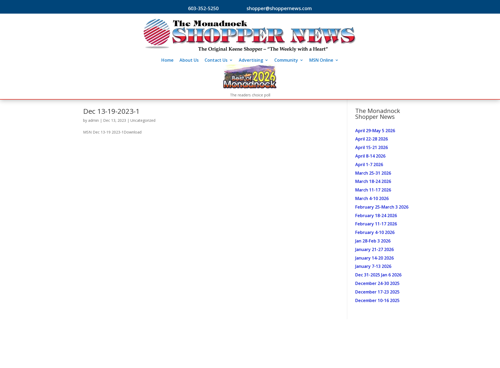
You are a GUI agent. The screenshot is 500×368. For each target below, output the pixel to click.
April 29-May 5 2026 (375, 131)
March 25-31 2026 (373, 173)
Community (286, 60)
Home (167, 60)
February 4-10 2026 (374, 232)
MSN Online (321, 60)
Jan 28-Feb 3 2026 (372, 241)
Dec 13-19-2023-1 (111, 111)
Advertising (251, 60)
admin (93, 120)
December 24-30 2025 (377, 283)
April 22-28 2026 (371, 139)
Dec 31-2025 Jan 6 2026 (378, 275)
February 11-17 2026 (376, 224)
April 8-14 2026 (370, 156)
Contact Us (216, 60)
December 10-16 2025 (377, 300)
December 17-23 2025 (377, 292)
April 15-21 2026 (371, 147)
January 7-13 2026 (373, 266)
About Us (189, 60)
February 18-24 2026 (376, 215)
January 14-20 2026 (374, 258)
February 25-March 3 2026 (381, 207)
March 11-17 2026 (373, 190)
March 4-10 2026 (372, 198)
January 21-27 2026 (374, 249)
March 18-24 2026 (373, 181)
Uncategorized (142, 120)
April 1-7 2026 (369, 164)
